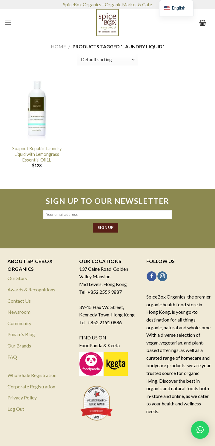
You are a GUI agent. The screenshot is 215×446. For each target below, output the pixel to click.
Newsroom (18, 312)
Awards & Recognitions (31, 289)
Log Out (15, 409)
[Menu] (8, 22)
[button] (200, 430)
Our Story (17, 278)
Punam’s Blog (21, 334)
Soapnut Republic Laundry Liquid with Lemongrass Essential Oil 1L (37, 154)
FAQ (12, 357)
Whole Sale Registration (31, 375)
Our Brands (19, 345)
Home (58, 46)
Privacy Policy (22, 397)
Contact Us (19, 301)
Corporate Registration (31, 386)
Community (19, 323)
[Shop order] (107, 59)
